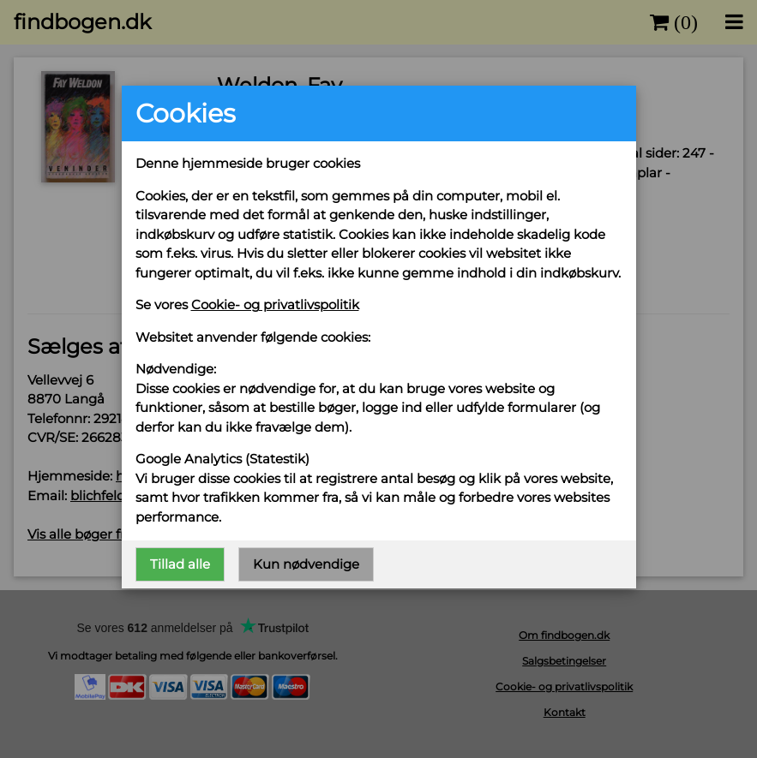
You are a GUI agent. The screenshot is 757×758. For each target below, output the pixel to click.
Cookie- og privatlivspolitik (275, 304)
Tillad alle (180, 564)
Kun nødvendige (306, 564)
